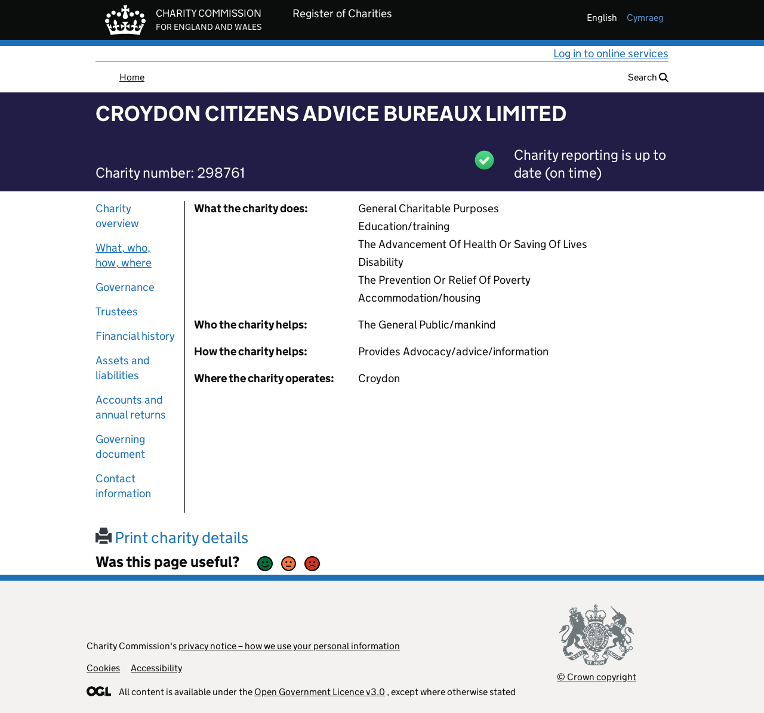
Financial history (135, 336)
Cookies (103, 668)
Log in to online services (610, 53)
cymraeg (645, 17)
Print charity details (172, 537)
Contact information (123, 486)
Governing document (120, 446)
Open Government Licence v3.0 (319, 692)
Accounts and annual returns (131, 407)
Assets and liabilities (123, 368)
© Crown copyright (596, 677)
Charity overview (117, 216)
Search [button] (648, 77)
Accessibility (156, 668)
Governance (125, 287)
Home (131, 77)
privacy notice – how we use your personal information (289, 646)
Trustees (117, 311)
